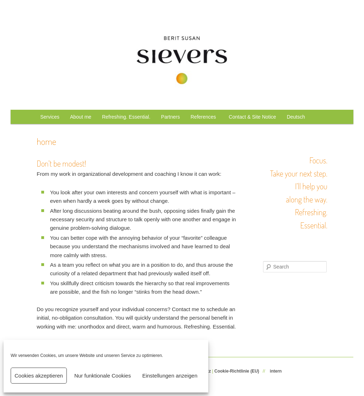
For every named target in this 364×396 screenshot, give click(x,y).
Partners (170, 117)
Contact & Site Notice (252, 117)
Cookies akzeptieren (39, 376)
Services (49, 117)
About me (80, 117)
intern (276, 371)
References (204, 117)
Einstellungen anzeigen (169, 376)
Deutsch (296, 117)
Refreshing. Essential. (126, 117)
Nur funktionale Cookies (102, 376)
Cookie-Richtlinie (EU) (236, 371)
